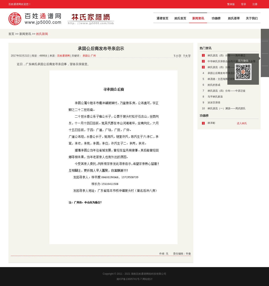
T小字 (177, 56)
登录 (243, 4)
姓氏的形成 (214, 84)
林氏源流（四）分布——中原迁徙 (226, 90)
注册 (254, 4)
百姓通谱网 (63, 55)
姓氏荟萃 (234, 18)
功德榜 (216, 18)
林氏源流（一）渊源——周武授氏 (226, 108)
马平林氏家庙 (215, 96)
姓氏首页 (180, 18)
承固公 (86, 55)
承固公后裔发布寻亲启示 (221, 73)
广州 (93, 55)
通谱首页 (162, 18)
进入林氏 (242, 123)
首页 (11, 34)
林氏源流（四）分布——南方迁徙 (226, 67)
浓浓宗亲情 (214, 102)
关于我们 (252, 18)
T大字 (187, 56)
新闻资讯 (198, 18)
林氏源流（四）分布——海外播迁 (226, 55)
